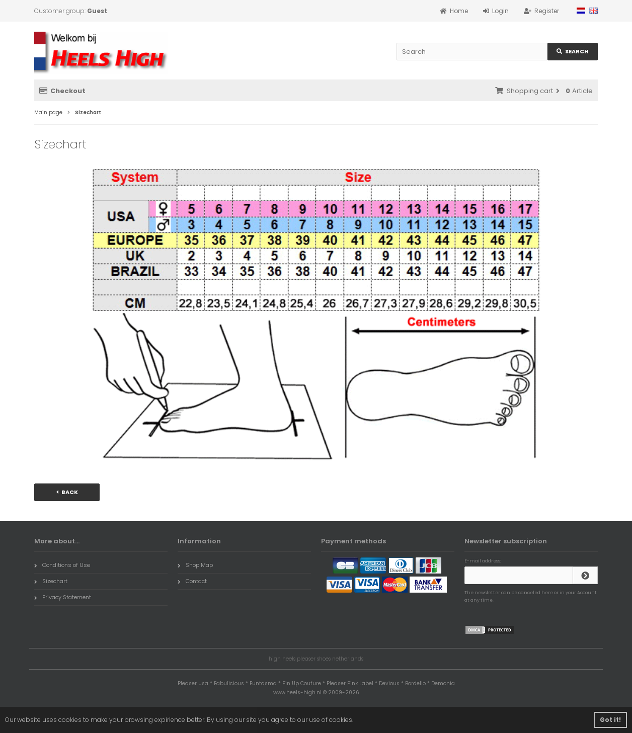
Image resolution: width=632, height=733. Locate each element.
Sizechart (50, 581)
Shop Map (195, 565)
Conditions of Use (62, 565)
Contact (192, 581)
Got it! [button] (610, 719)
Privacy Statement (62, 597)
